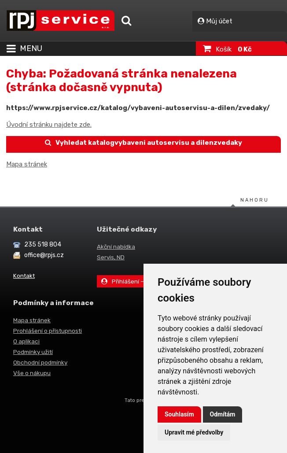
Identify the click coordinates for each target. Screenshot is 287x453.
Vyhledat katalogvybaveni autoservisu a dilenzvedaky (144, 143)
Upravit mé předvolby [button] (194, 432)
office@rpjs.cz (44, 255)
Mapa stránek (26, 164)
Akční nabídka (116, 246)
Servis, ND (111, 257)
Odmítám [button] (222, 414)
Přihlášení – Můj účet (134, 281)
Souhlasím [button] (179, 414)
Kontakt (24, 275)
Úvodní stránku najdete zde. (49, 125)
